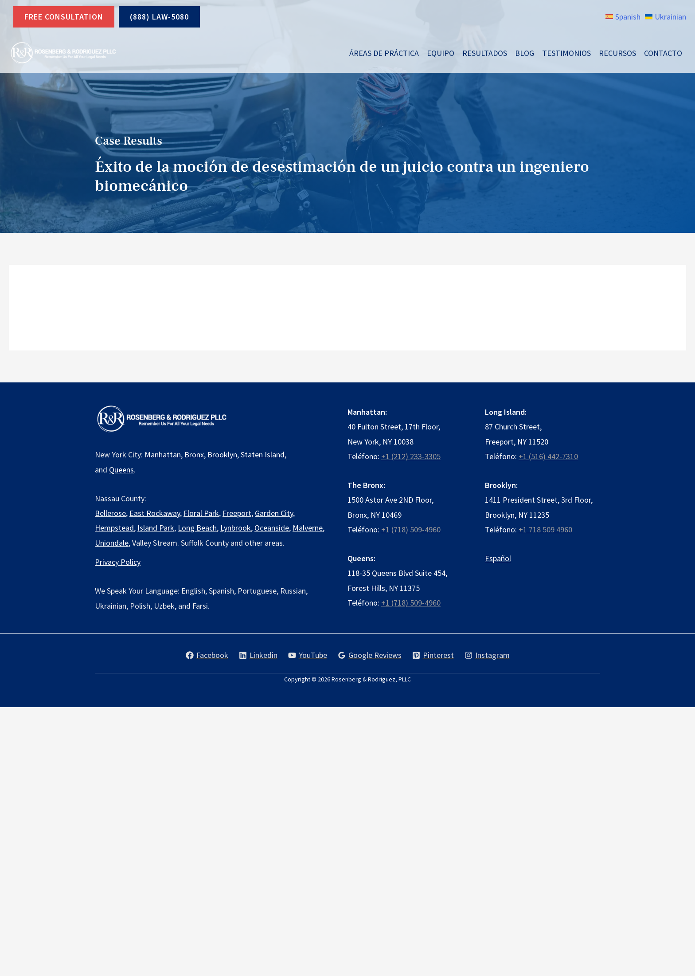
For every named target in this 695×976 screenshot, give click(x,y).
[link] (622, 17)
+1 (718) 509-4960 (411, 529)
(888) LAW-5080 (159, 17)
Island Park (155, 528)
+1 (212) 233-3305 (411, 456)
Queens (121, 469)
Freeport (237, 513)
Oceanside (271, 528)
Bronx (194, 454)
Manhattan (162, 454)
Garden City (274, 513)
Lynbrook (235, 528)
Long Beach (197, 528)
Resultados (484, 53)
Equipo (440, 53)
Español (498, 558)
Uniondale (112, 543)
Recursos (617, 53)
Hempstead (114, 528)
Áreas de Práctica (384, 53)
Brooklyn (222, 454)
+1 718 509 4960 (545, 529)
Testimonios (566, 53)
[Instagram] (487, 655)
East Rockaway (154, 513)
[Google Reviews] (370, 655)
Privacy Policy (118, 562)
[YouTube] (307, 655)
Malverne (308, 528)
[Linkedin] (258, 655)
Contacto (663, 53)
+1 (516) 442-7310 (548, 456)
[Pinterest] (433, 655)
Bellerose (110, 513)
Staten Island (263, 454)
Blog (524, 53)
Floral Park (201, 513)
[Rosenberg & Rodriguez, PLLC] (63, 53)
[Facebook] (207, 655)
